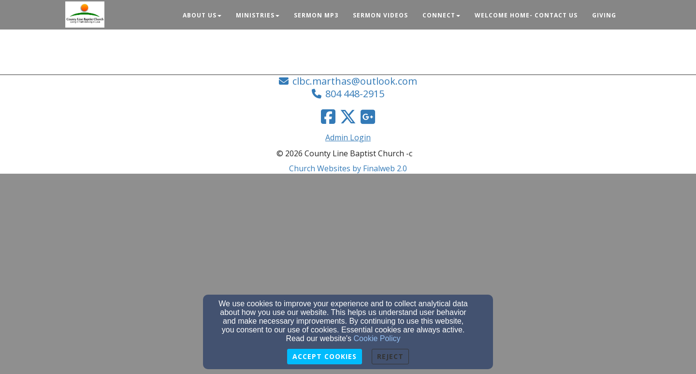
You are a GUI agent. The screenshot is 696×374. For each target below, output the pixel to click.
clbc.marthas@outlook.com (354, 81)
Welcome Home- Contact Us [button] (526, 15)
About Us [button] (202, 15)
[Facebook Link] (328, 116)
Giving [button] (604, 15)
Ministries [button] (257, 15)
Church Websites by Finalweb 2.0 (348, 168)
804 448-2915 (354, 93)
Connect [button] (441, 15)
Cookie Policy (377, 338)
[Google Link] (368, 116)
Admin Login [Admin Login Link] (348, 137)
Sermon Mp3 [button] (316, 15)
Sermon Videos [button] (380, 15)
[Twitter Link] (348, 116)
